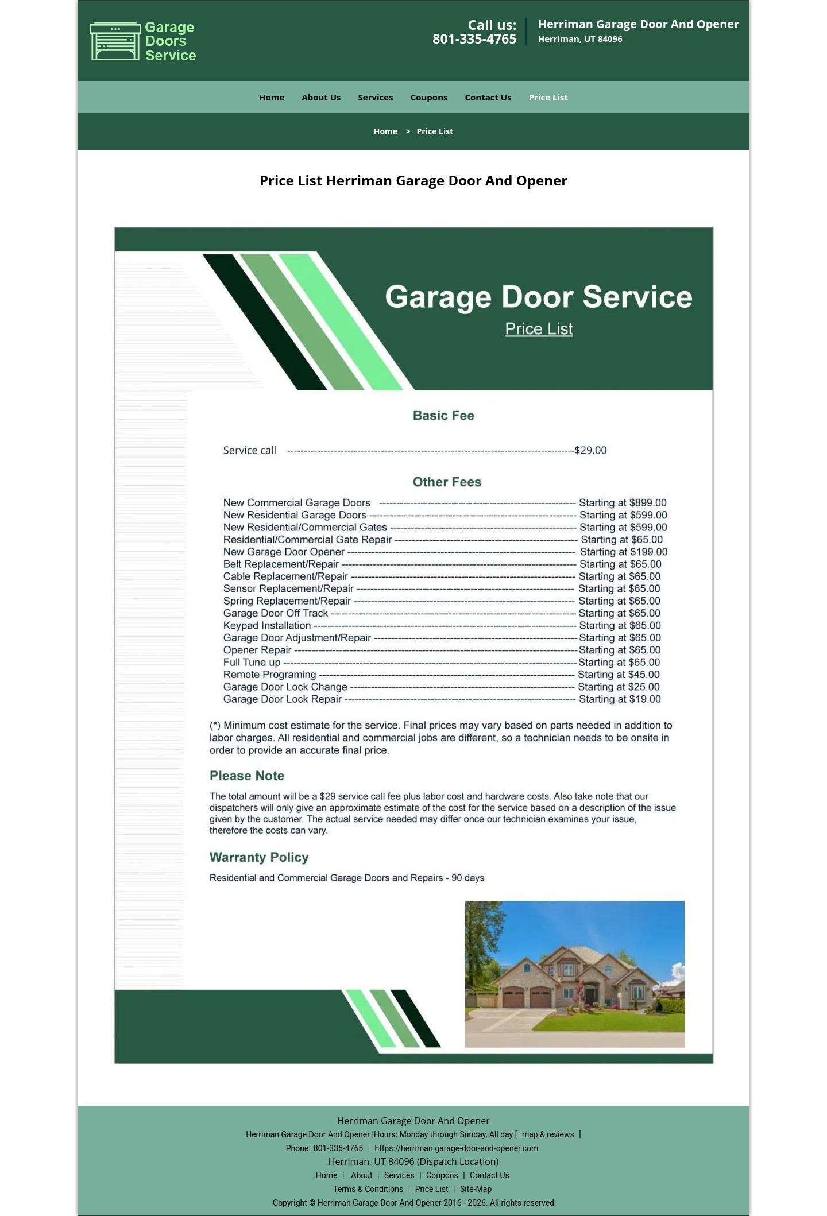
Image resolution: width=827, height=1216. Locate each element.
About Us (321, 97)
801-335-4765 (474, 38)
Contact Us (488, 97)
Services (375, 97)
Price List (548, 97)
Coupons (429, 97)
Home (271, 97)
